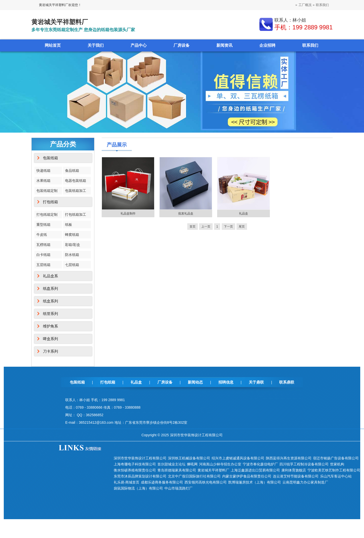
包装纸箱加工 (75, 191)
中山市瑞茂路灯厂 (178, 488)
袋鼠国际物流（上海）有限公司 (138, 488)
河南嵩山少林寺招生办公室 (220, 464)
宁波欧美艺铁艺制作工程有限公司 (334, 470)
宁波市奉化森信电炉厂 (260, 464)
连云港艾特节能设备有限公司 (296, 476)
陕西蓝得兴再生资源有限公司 (289, 458)
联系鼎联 (286, 382)
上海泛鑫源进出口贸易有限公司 (255, 470)
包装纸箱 (50, 158)
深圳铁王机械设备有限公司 (189, 458)
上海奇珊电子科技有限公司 (135, 464)
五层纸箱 (43, 265)
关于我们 (96, 45)
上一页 (205, 226)
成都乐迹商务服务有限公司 (162, 482)
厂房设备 (181, 45)
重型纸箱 (43, 225)
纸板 (68, 225)
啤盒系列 (50, 339)
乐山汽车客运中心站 (336, 476)
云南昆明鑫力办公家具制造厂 (305, 482)
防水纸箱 (72, 255)
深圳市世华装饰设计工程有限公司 (140, 458)
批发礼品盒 (185, 213)
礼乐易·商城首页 (126, 482)
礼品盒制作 (128, 213)
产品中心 (139, 45)
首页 (193, 226)
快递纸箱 (43, 171)
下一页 (228, 226)
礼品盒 (243, 213)
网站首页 (53, 45)
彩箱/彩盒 (72, 245)
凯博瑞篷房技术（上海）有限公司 (254, 482)
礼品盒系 (50, 276)
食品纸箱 (72, 171)
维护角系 (50, 326)
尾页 (242, 226)
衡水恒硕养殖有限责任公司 (135, 470)
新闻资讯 (224, 45)
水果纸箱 (43, 181)
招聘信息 (225, 382)
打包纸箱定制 (46, 214)
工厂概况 (305, 5)
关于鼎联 (256, 382)
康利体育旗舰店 (293, 470)
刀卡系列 (50, 351)
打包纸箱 (50, 202)
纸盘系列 (50, 288)
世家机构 (337, 464)
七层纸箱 (72, 265)
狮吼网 (192, 464)
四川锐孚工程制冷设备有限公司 (304, 464)
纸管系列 (50, 313)
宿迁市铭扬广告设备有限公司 (336, 458)
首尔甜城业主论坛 (171, 464)
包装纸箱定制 (46, 191)
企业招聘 (267, 45)
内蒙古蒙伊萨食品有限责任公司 (246, 476)
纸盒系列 (50, 301)
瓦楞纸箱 (43, 245)
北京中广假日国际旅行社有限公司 (194, 476)
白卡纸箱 (43, 255)
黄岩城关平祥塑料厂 (213, 470)
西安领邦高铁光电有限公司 (206, 482)
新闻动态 (195, 382)
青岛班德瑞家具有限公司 (176, 470)
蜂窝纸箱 (72, 235)
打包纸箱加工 (75, 214)
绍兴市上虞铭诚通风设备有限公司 (238, 458)
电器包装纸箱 (75, 181)
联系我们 (322, 5)
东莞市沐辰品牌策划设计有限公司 (140, 476)
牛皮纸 (41, 235)
